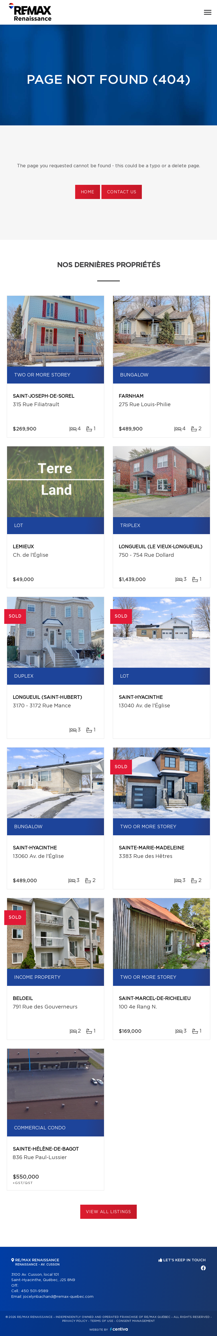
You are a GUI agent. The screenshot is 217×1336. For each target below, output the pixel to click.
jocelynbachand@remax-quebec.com (58, 1297)
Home (87, 192)
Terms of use (101, 1321)
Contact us (121, 192)
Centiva (119, 1329)
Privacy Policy (74, 1321)
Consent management (135, 1321)
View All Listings (108, 1212)
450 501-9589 (34, 1291)
